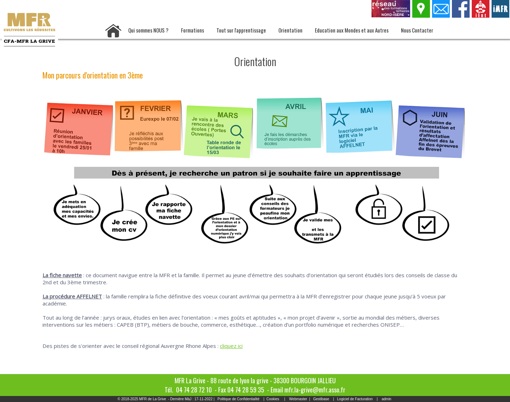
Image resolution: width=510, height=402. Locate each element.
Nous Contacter (417, 30)
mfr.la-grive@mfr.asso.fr (314, 389)
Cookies (272, 399)
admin (386, 399)
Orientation (290, 30)
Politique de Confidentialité (238, 399)
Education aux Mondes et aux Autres (352, 30)
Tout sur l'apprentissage (241, 30)
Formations (192, 30)
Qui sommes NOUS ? (148, 30)
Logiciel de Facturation (355, 399)
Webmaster (298, 399)
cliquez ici (231, 345)
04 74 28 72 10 (194, 389)
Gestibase (321, 399)
